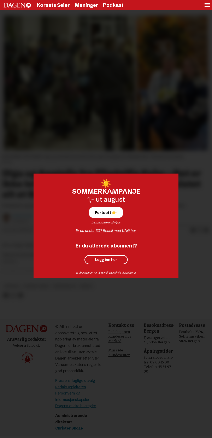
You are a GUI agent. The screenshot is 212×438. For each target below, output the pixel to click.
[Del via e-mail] (206, 230)
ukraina (12, 286)
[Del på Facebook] (193, 230)
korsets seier (36, 286)
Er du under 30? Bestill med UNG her (106, 230)
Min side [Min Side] (115, 350)
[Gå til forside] (17, 5)
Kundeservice (119, 336)
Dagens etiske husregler (75, 405)
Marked (114, 341)
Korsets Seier (53, 5)
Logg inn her (106, 259)
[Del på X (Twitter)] (199, 230)
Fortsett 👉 (106, 212)
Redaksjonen (119, 332)
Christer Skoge (69, 428)
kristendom (64, 286)
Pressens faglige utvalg (75, 380)
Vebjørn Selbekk (26, 345)
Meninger (86, 5)
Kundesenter (119, 355)
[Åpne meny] (207, 5)
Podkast (113, 5)
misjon (86, 286)
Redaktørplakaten (70, 387)
